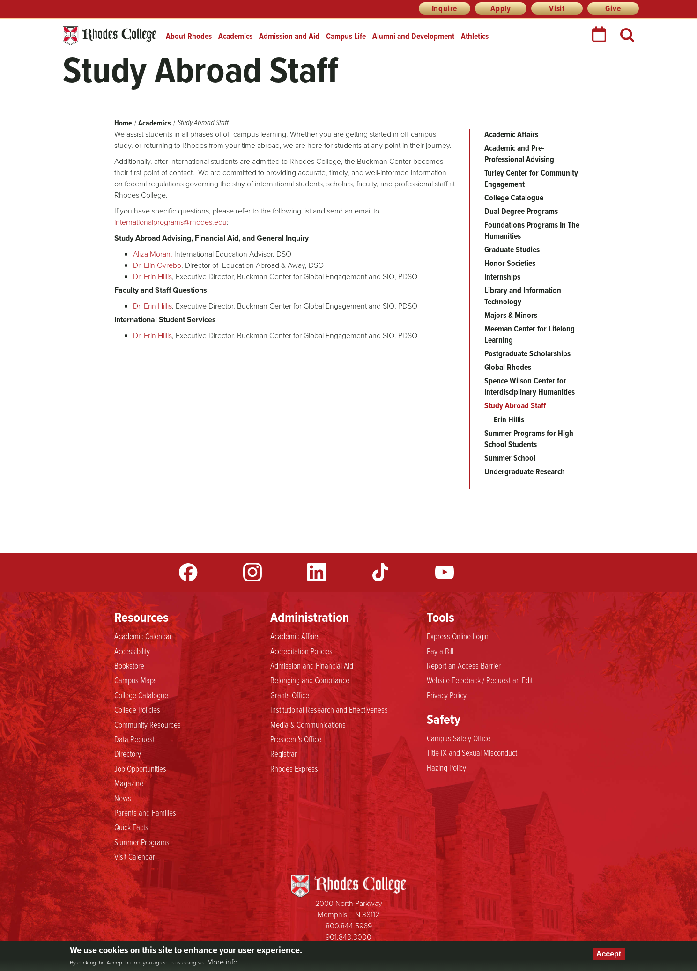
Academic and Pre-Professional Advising (519, 153)
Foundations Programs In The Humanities (531, 230)
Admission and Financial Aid (311, 665)
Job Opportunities (140, 768)
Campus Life (346, 36)
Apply (500, 8)
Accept (608, 954)
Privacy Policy (447, 694)
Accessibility (132, 650)
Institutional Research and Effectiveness (329, 709)
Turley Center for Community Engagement (531, 178)
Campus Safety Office (458, 737)
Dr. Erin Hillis (152, 276)
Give (613, 8)
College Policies (137, 709)
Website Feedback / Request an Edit (480, 679)
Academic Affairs (511, 134)
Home (123, 123)
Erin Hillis (509, 419)
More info (222, 962)
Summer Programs (142, 841)
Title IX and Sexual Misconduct (472, 752)
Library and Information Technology (522, 296)
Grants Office (289, 694)
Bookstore (129, 665)
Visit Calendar (134, 856)
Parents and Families (145, 812)
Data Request (134, 738)
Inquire (445, 8)
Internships (502, 277)
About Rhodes (189, 36)
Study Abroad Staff (515, 405)
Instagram (252, 572)
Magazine (128, 782)
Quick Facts (131, 826)
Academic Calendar (143, 635)
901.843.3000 (348, 937)
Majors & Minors (510, 315)
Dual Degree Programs (521, 211)
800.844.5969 (349, 925)
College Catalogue (513, 197)
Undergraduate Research (524, 471)
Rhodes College (109, 35)
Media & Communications (308, 724)
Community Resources (147, 724)
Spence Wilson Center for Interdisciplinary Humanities (529, 386)
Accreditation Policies (301, 650)
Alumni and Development (413, 36)
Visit (557, 8)
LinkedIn (316, 572)
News (122, 797)
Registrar (283, 753)
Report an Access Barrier (464, 665)
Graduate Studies (512, 249)
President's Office (295, 738)
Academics (235, 36)
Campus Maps (135, 679)
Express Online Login (458, 635)
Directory (127, 753)
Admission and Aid (289, 36)
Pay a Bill (440, 650)
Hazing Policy (446, 767)
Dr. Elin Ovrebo (157, 265)
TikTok (380, 572)
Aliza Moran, (152, 254)
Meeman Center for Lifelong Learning (529, 334)
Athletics (475, 36)
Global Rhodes (507, 367)
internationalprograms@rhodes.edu (170, 222)
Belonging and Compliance (309, 679)
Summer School (509, 458)
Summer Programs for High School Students (528, 438)
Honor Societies (509, 263)
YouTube (444, 572)
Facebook (188, 572)
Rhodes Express (294, 768)
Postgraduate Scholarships (527, 353)
